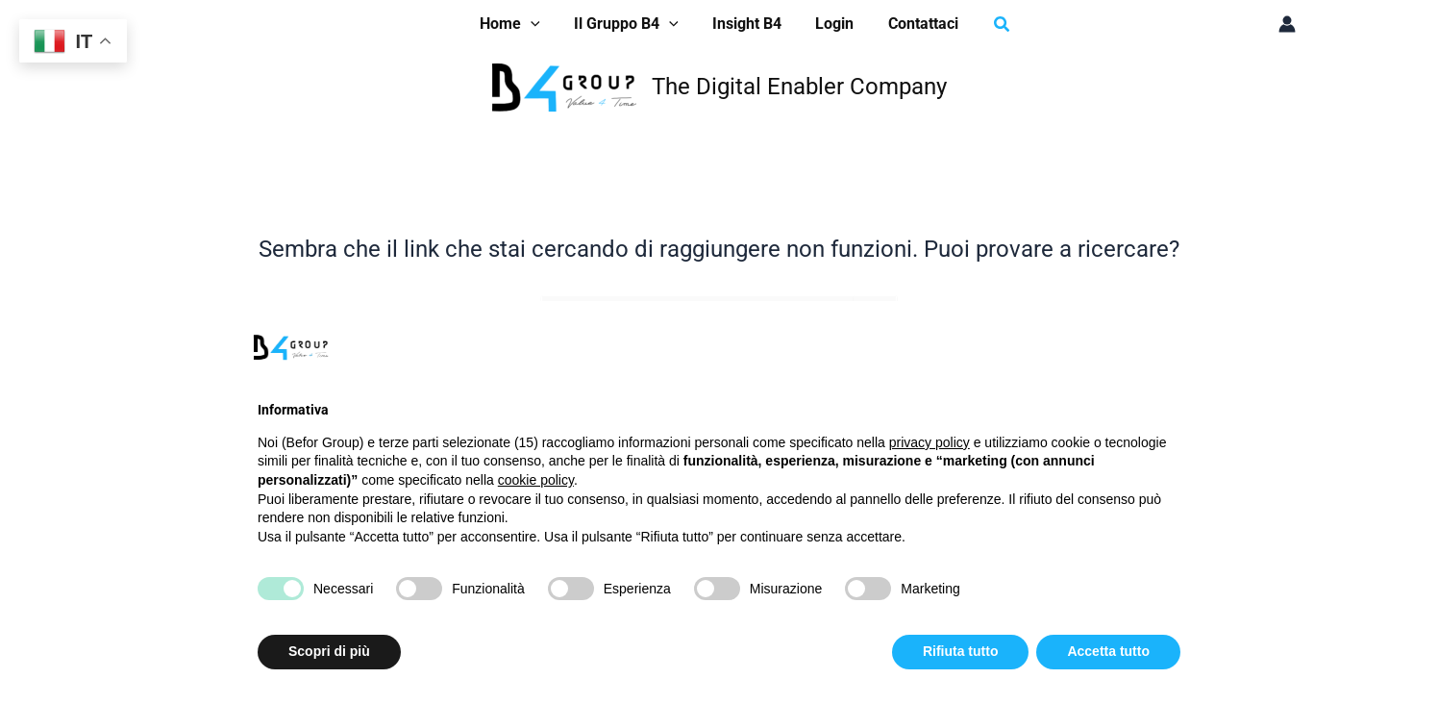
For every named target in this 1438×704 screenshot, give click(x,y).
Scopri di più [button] (329, 651)
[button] (516, 24)
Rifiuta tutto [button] (961, 651)
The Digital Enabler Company (799, 86)
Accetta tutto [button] (1108, 651)
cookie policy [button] (536, 480)
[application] (537, 24)
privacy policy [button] (929, 442)
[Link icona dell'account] (1287, 24)
